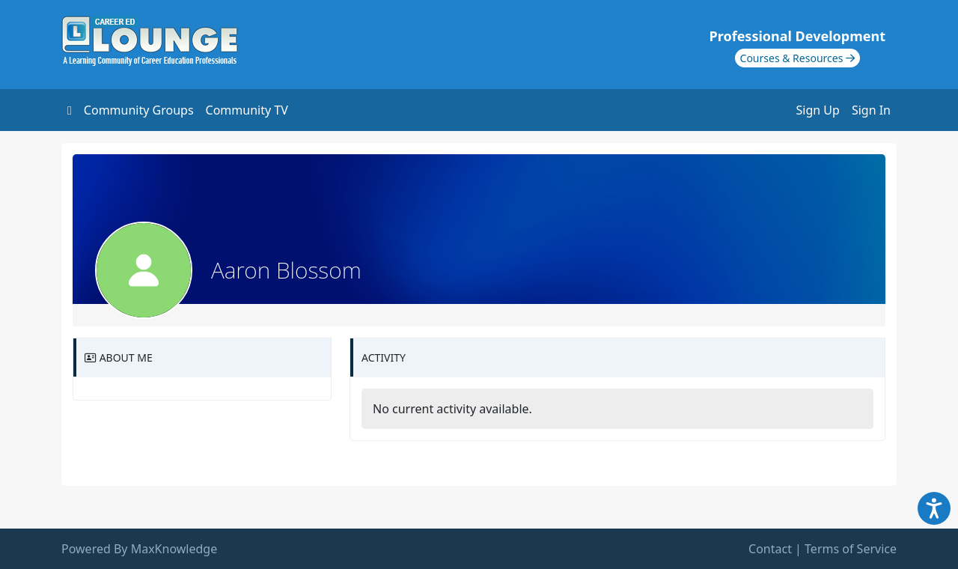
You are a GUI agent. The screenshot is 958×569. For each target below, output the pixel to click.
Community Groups (139, 110)
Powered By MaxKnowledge (139, 549)
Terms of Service (851, 549)
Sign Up (818, 110)
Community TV (247, 110)
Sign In (871, 110)
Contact (770, 549)
